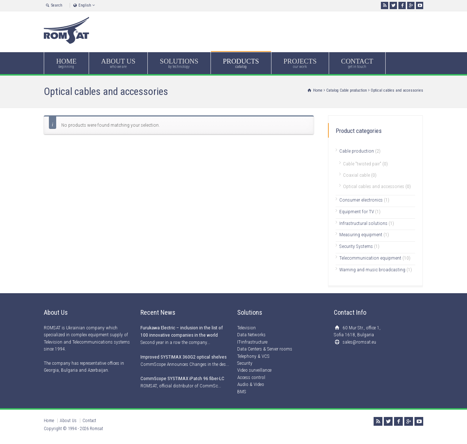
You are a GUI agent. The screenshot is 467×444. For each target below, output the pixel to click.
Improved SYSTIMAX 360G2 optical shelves (183, 357)
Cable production (353, 90)
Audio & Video (250, 384)
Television (246, 327)
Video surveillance (254, 370)
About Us (68, 420)
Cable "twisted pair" (362, 163)
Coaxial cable (356, 175)
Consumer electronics (361, 200)
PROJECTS (300, 63)
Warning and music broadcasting (372, 269)
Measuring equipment (360, 234)
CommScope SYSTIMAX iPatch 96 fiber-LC (182, 378)
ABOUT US (118, 63)
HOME (66, 63)
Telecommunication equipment (370, 258)
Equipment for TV (356, 211)
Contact (89, 420)
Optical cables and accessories (373, 186)
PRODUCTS (241, 63)
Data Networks (251, 334)
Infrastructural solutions (363, 223)
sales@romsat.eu (359, 342)
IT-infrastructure (252, 342)
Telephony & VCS (253, 356)
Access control (251, 377)
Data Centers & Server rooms (264, 349)
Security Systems (356, 246)
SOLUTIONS (179, 63)
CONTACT (357, 63)
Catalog (332, 90)
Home (49, 420)
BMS (241, 391)
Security (244, 363)
